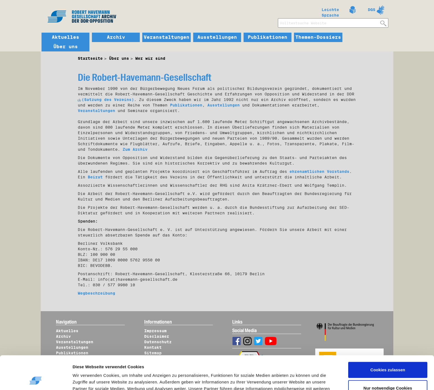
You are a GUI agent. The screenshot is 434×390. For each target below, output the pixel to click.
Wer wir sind (150, 58)
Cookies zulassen (387, 338)
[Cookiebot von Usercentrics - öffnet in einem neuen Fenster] (36, 379)
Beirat (95, 177)
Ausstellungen (217, 37)
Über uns (65, 47)
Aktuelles (65, 37)
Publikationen (267, 37)
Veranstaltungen (166, 37)
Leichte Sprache (330, 11)
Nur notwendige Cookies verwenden (387, 359)
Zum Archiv (135, 149)
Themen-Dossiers (318, 37)
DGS (371, 9)
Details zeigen (92, 379)
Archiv (116, 37)
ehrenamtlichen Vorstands (319, 171)
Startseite (90, 58)
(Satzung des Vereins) (106, 99)
